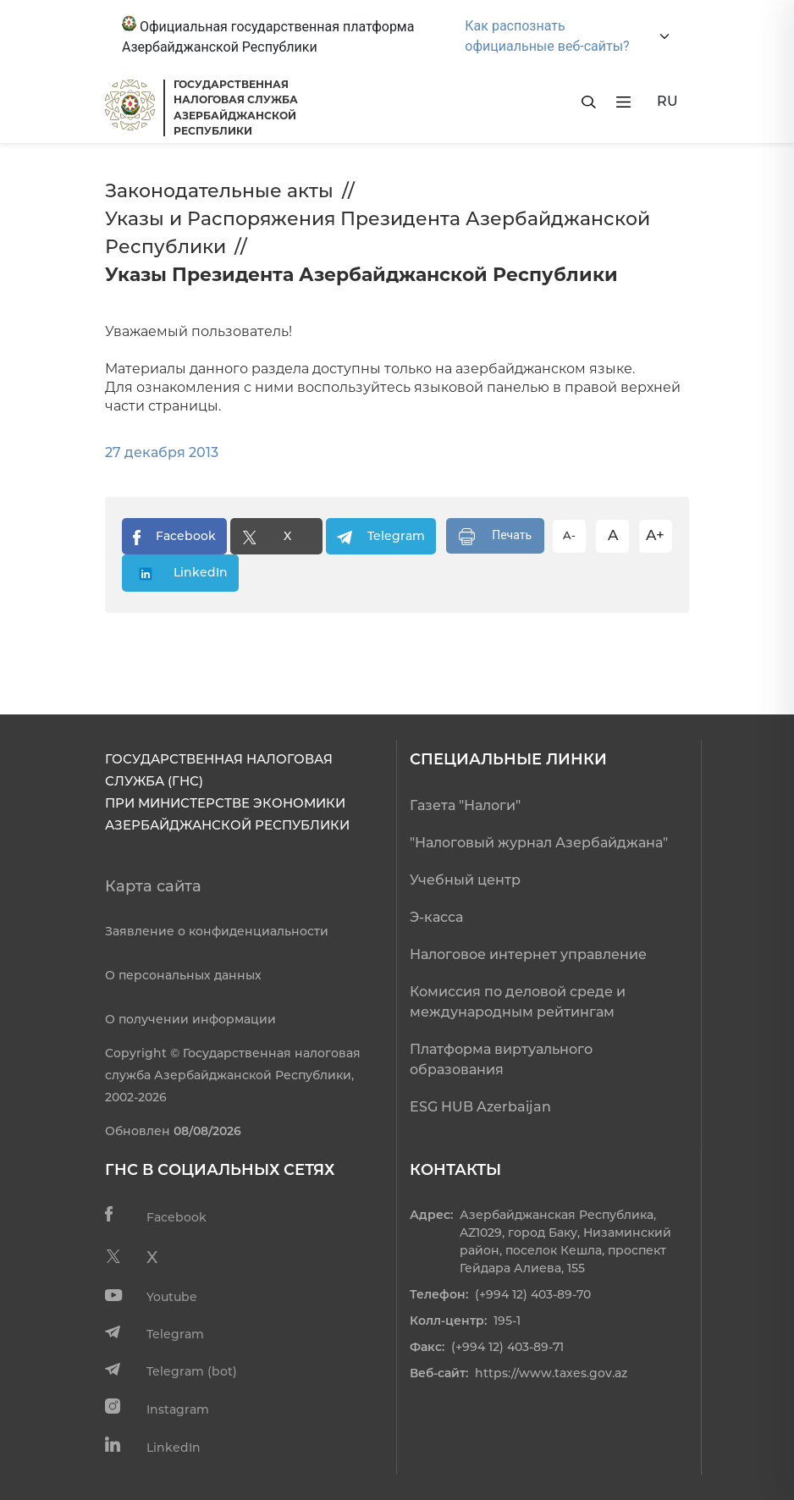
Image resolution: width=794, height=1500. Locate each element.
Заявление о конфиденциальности (216, 931)
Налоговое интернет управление (528, 954)
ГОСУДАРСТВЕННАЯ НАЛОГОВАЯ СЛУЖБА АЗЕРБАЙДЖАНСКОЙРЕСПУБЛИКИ (236, 107)
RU (667, 101)
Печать (495, 536)
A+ (655, 535)
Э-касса (436, 917)
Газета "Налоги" (465, 805)
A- (569, 535)
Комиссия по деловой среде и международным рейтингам (518, 1002)
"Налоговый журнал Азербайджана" (539, 843)
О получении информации (190, 1019)
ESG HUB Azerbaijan (480, 1107)
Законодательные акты (219, 190)
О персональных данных (183, 975)
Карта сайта (153, 886)
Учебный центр (465, 880)
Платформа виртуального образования (501, 1059)
